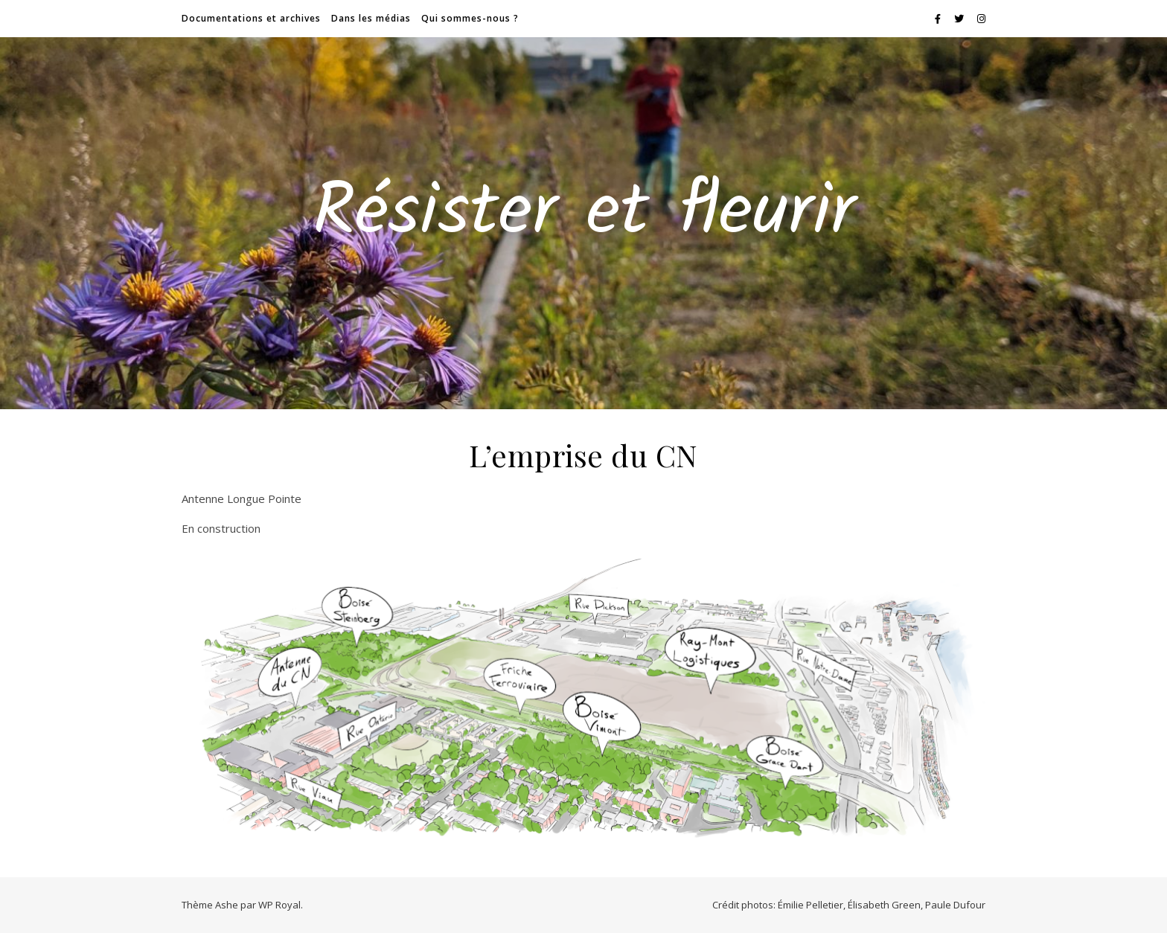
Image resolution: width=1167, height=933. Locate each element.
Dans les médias (371, 18)
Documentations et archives (251, 18)
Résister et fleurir (584, 214)
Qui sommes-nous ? (470, 18)
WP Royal (279, 904)
